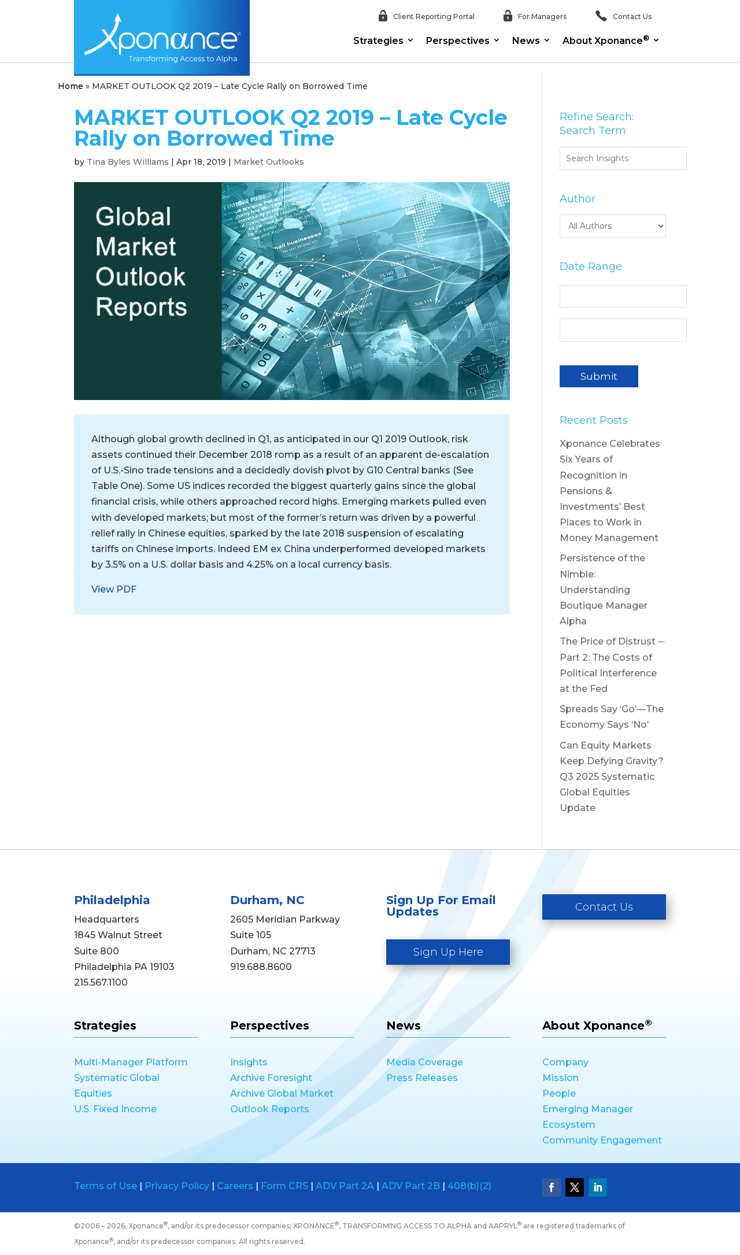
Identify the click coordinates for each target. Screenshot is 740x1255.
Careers (235, 1185)
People (559, 1093)
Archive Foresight (271, 1077)
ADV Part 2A (345, 1185)
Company (565, 1062)
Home (70, 86)
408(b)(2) (469, 1185)
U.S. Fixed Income (115, 1109)
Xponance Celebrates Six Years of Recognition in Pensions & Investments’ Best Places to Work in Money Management (610, 490)
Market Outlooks (269, 162)
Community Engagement (602, 1140)
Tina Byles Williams (128, 162)
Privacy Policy (177, 1185)
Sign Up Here (448, 952)
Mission (560, 1077)
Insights (249, 1062)
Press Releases (422, 1077)
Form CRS (284, 1185)
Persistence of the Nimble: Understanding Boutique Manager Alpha (604, 590)
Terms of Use (105, 1185)
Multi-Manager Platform (131, 1062)
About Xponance (606, 40)
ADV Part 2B (411, 1185)
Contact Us (604, 907)
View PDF (113, 589)
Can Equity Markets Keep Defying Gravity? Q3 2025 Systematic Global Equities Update (612, 777)
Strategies (378, 40)
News (526, 40)
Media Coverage (424, 1062)
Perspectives (458, 40)
